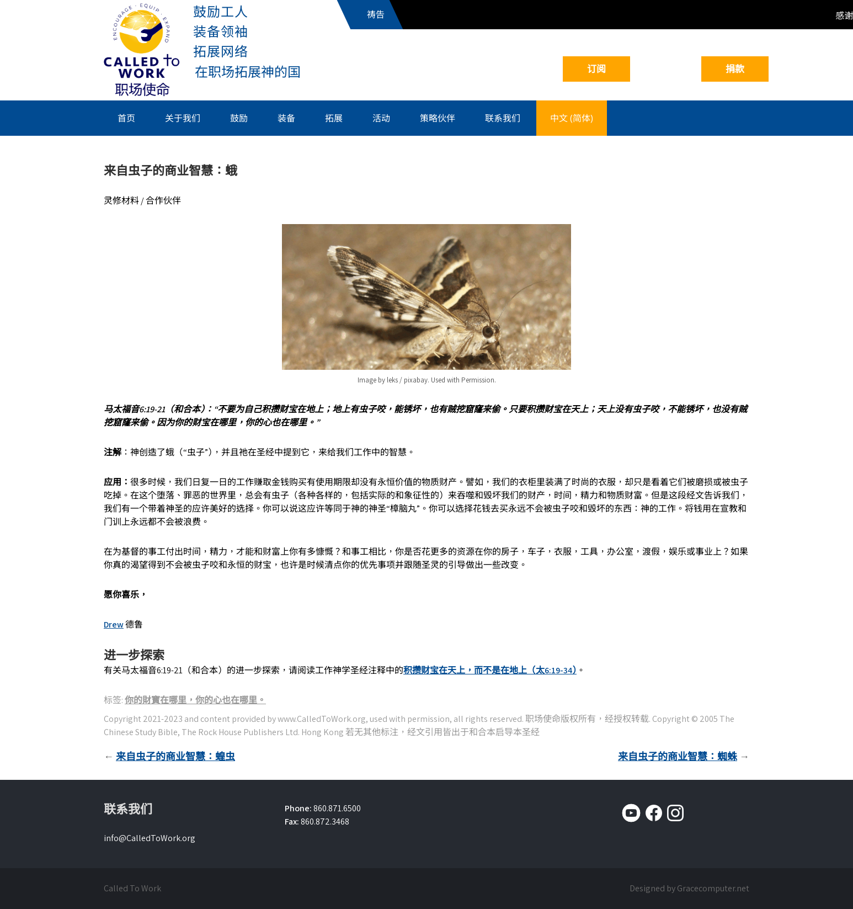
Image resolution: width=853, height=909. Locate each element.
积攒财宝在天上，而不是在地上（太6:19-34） (490, 670)
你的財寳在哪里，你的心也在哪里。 (195, 700)
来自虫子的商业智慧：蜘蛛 (677, 756)
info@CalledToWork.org (149, 838)
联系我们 (502, 118)
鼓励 (239, 118)
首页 (126, 118)
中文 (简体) (571, 118)
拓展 (334, 118)
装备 (286, 118)
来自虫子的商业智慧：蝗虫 (175, 756)
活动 (381, 118)
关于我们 (182, 118)
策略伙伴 (437, 118)
